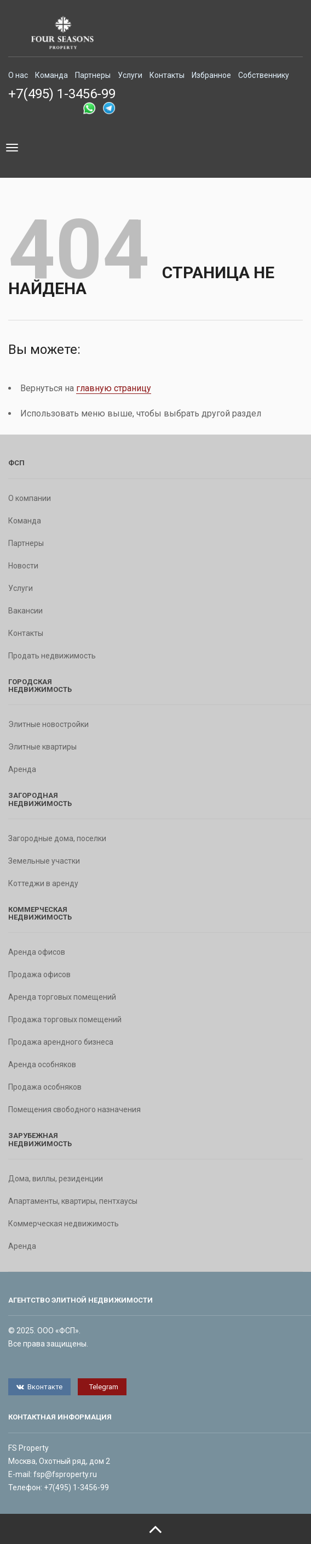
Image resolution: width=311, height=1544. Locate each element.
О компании (29, 498)
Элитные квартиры (42, 746)
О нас (18, 75)
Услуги (130, 75)
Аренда (22, 769)
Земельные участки (44, 860)
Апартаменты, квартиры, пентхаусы (72, 1201)
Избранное (211, 75)
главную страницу (113, 388)
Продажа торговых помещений (65, 1019)
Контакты (167, 75)
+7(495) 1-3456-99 (62, 94)
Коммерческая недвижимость (63, 1223)
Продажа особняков (45, 1087)
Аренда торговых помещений (62, 997)
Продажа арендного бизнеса (60, 1042)
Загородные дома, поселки (57, 838)
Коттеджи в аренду (43, 883)
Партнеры (93, 75)
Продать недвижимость (52, 655)
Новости (23, 565)
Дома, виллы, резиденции (55, 1178)
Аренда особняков (42, 1064)
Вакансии (25, 610)
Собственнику (263, 75)
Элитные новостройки (48, 724)
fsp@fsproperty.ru (65, 1474)
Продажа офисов (39, 974)
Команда (51, 75)
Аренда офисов (36, 952)
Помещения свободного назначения (74, 1109)
